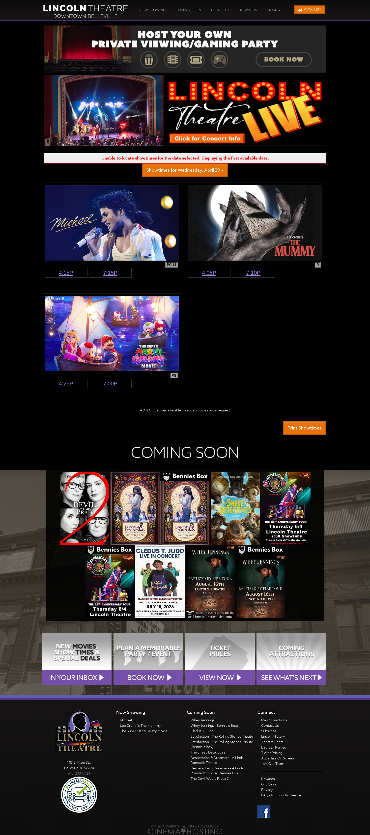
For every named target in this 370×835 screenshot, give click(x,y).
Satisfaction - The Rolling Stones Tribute (222, 736)
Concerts (220, 9)
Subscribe (269, 730)
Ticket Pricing (271, 752)
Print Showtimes (304, 428)
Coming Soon (188, 9)
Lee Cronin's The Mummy (140, 725)
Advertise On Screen (277, 758)
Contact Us (270, 725)
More (273, 9)
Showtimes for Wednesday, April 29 (185, 170)
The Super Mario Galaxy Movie (144, 730)
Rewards (248, 9)
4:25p (66, 383)
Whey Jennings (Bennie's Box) (214, 725)
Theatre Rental (272, 741)
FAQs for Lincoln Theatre (281, 795)
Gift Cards (269, 784)
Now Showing (152, 9)
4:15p (66, 273)
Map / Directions (274, 720)
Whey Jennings (203, 720)
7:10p (253, 273)
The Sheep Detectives (208, 752)
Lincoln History (273, 736)
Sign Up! (309, 10)
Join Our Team (272, 763)
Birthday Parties (273, 747)
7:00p (110, 383)
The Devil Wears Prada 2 (210, 778)
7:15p (110, 273)
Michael (126, 720)
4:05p (209, 273)
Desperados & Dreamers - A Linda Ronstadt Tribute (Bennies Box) (217, 770)
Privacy (267, 789)
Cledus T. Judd (202, 730)
